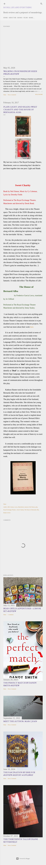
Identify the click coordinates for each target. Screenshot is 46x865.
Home (5, 17)
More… (32, 17)
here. (32, 327)
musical (26, 507)
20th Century (10, 507)
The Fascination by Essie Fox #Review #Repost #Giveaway (19, 773)
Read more (39, 94)
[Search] (41, 3)
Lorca (16, 507)
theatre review (6, 512)
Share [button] (4, 94)
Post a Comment (12, 94)
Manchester (21, 507)
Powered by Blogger (23, 858)
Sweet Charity (20, 510)
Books (19, 17)
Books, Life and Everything (17, 7)
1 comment (10, 614)
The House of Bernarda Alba (31, 510)
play (36, 507)
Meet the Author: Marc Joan (20, 721)
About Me (12, 17)
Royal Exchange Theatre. (9, 510)
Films (25, 17)
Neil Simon (32, 507)
